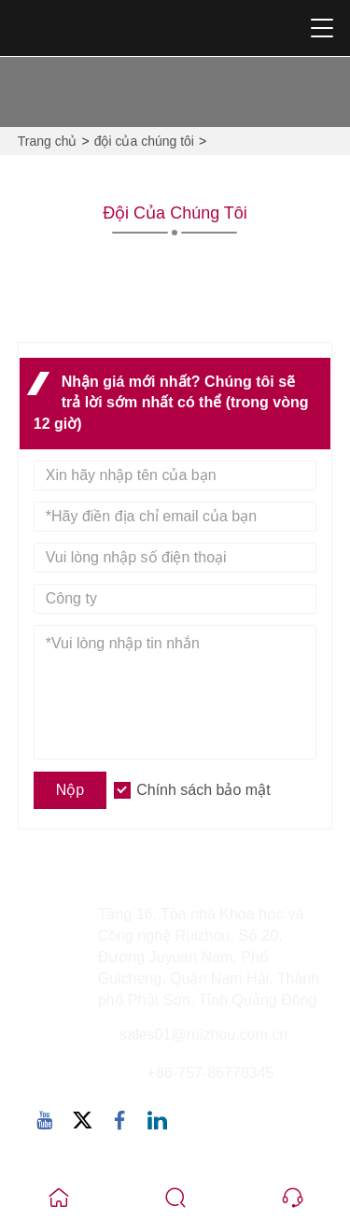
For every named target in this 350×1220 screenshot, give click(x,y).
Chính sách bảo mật (203, 790)
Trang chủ (47, 141)
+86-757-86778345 (210, 1073)
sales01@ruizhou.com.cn (203, 1035)
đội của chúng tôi (144, 141)
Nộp (70, 790)
